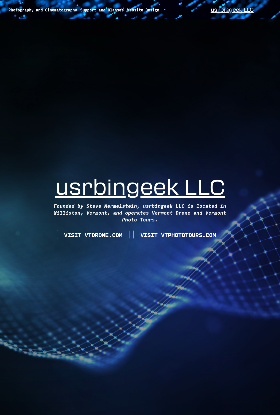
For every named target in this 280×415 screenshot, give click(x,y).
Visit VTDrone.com (93, 234)
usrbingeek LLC (232, 9)
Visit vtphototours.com (178, 234)
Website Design (143, 9)
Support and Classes (102, 9)
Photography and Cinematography (42, 9)
